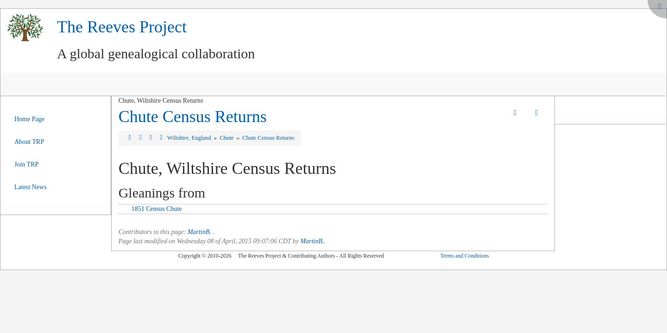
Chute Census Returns (193, 116)
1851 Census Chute (157, 208)
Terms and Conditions (464, 256)
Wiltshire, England (190, 138)
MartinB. (199, 231)
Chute (227, 138)
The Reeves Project (122, 27)
